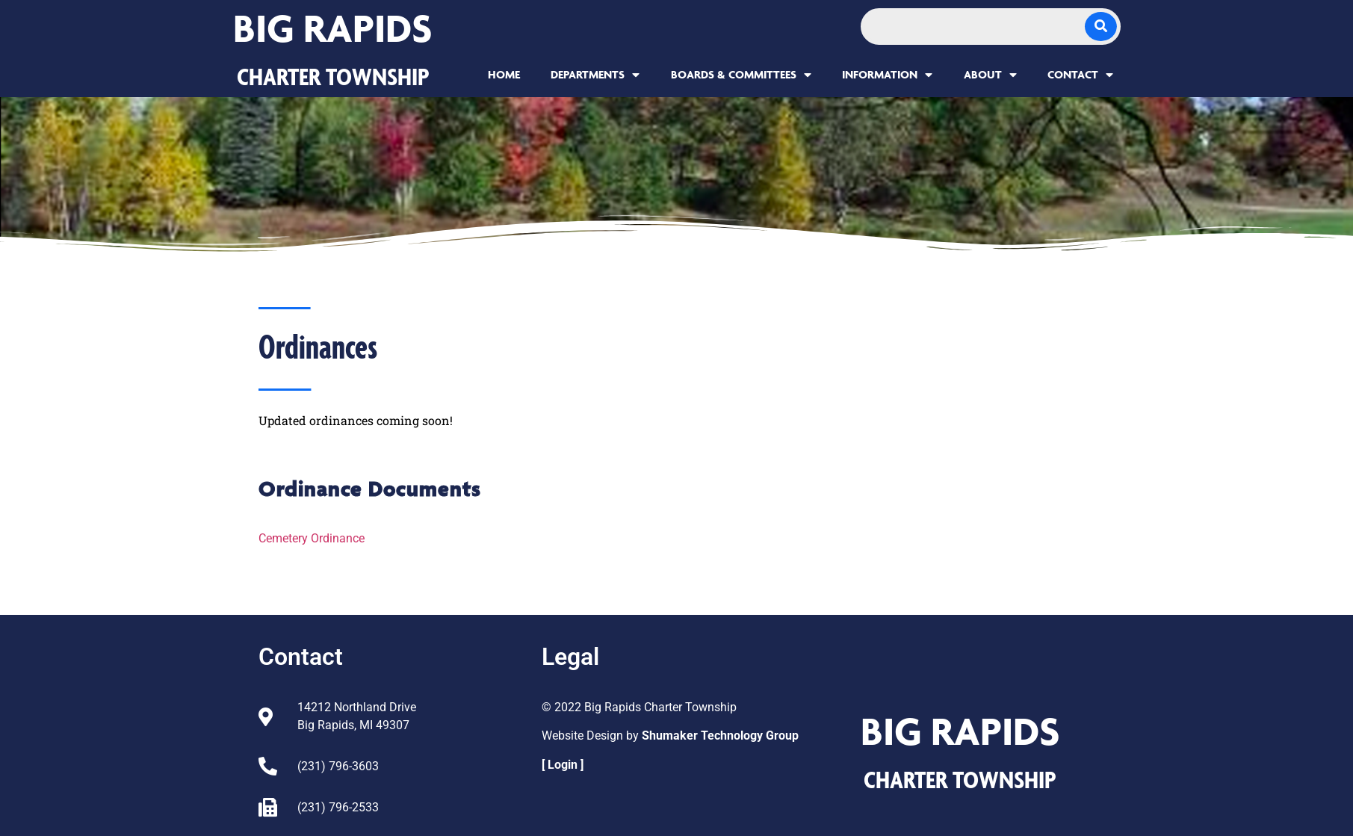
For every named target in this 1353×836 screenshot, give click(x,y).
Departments (595, 74)
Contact (1080, 74)
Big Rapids (333, 28)
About (990, 74)
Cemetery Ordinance (311, 538)
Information (887, 74)
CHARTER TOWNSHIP (333, 76)
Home (504, 74)
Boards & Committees (741, 74)
